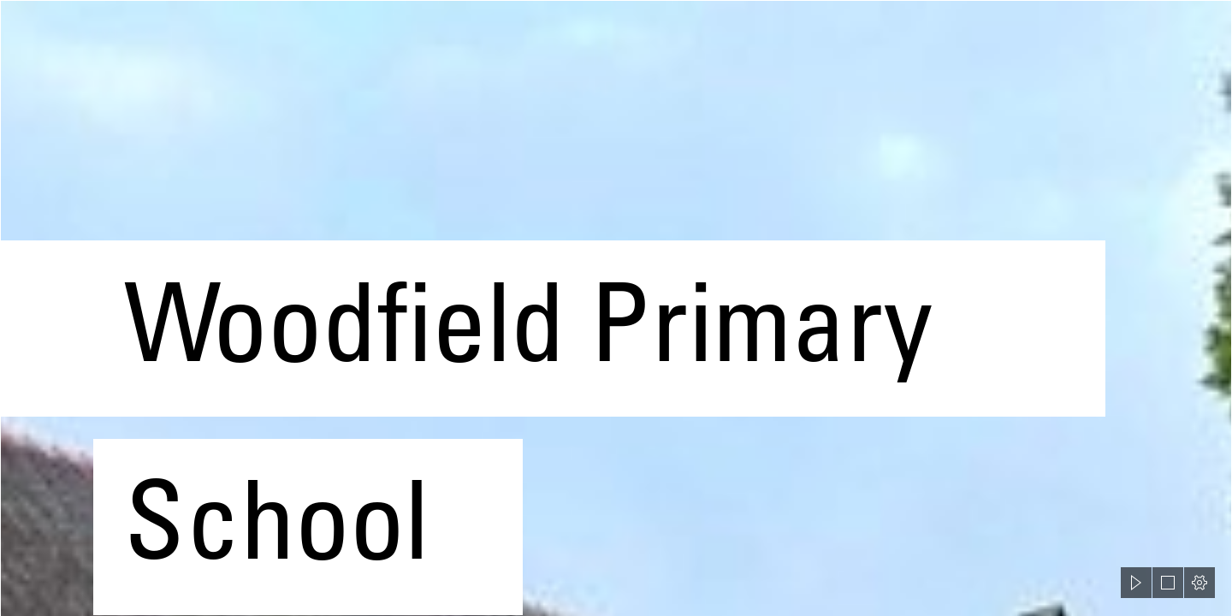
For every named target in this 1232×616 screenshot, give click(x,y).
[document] (616, 308)
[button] (1136, 582)
